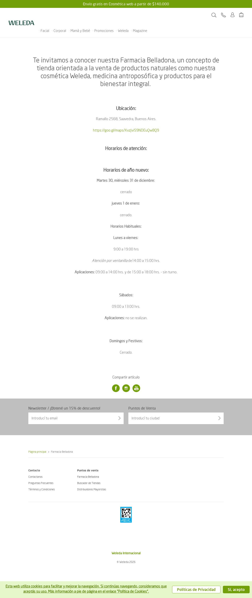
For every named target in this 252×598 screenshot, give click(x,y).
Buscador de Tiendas (88, 483)
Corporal (60, 15)
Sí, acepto (236, 589)
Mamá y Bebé (80, 15)
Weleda (123, 15)
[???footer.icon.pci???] (126, 515)
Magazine (140, 15)
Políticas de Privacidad (196, 589)
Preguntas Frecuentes (40, 483)
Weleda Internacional (126, 553)
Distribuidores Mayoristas (91, 489)
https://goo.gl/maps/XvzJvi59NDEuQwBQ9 (126, 130)
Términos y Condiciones (41, 489)
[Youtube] (136, 388)
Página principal (37, 451)
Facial (45, 15)
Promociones (104, 15)
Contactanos (35, 476)
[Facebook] (116, 388)
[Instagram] (126, 388)
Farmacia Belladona (88, 476)
